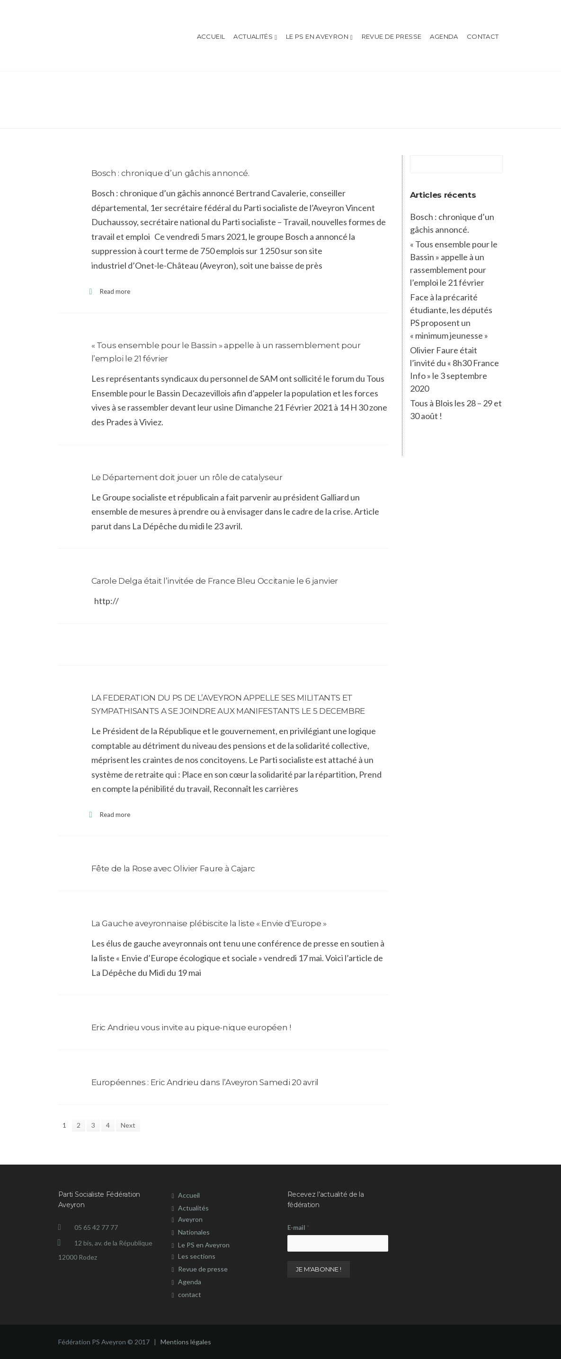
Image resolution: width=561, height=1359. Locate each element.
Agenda (444, 36)
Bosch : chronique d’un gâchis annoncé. (170, 173)
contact (483, 36)
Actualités (255, 37)
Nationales (194, 1232)
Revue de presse (392, 36)
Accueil (211, 36)
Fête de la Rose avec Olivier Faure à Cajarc (173, 868)
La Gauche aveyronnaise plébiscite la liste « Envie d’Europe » (209, 923)
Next (128, 1125)
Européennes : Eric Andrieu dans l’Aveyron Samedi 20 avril (205, 1082)
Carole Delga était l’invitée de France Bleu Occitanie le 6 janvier (214, 581)
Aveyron (190, 1219)
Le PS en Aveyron (319, 37)
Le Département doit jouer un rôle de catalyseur (187, 477)
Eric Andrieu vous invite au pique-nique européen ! (191, 1027)
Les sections (196, 1256)
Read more (115, 291)
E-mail (298, 1227)
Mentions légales (185, 1342)
